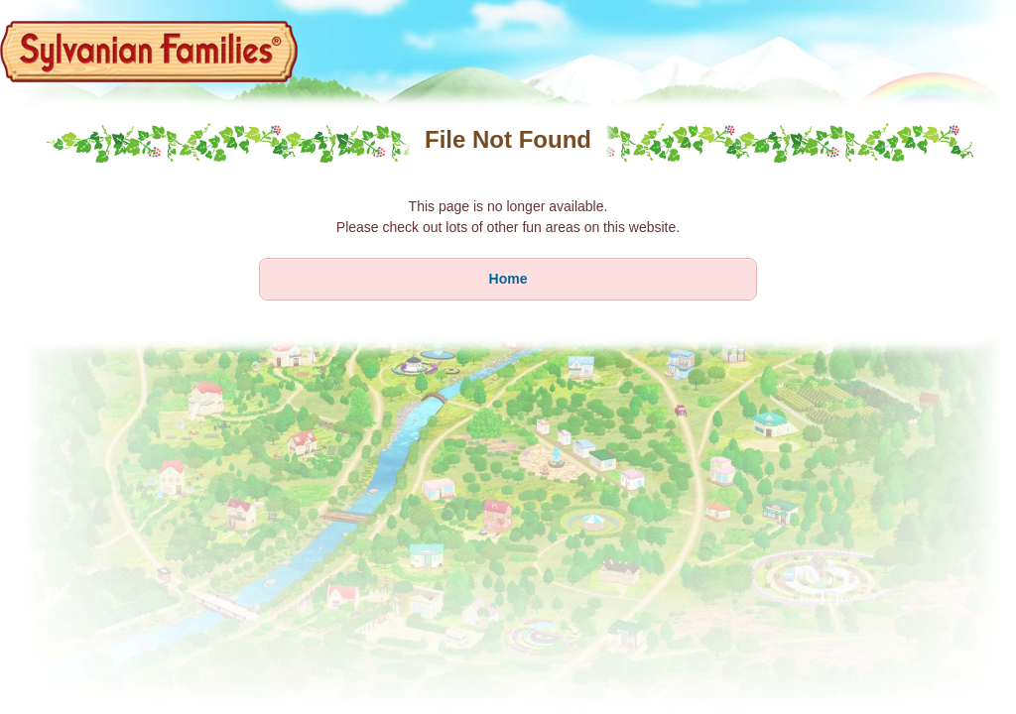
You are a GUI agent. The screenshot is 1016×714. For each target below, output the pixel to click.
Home (508, 279)
